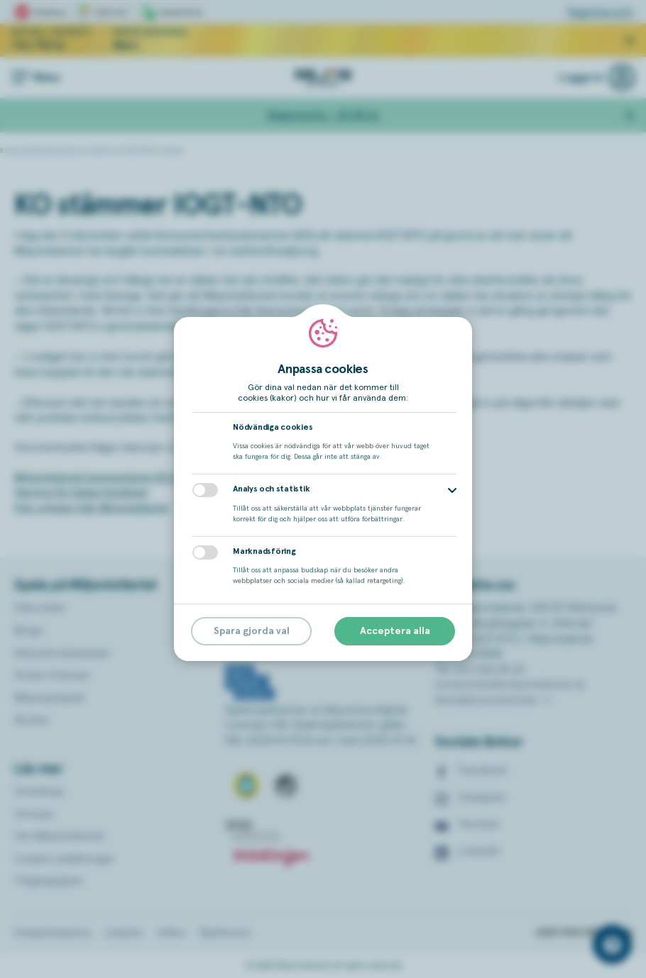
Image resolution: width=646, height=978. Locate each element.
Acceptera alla (395, 631)
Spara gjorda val (252, 631)
